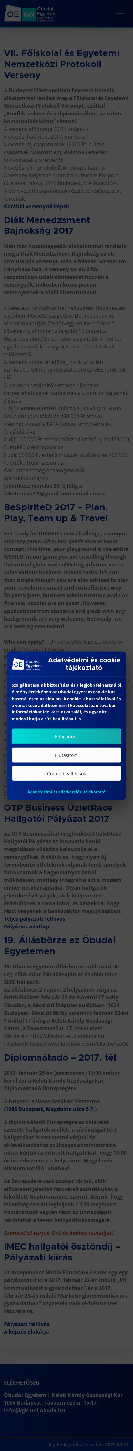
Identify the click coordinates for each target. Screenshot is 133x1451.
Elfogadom (66, 742)
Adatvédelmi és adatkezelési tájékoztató (66, 797)
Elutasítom (66, 761)
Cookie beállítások (66, 779)
